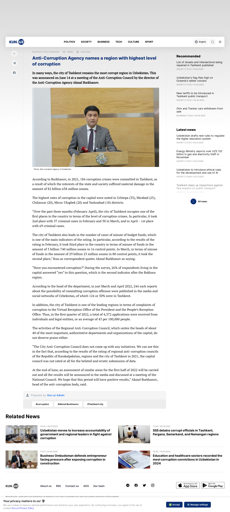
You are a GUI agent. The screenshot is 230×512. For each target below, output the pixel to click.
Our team (98, 486)
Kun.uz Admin (56, 395)
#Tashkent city (95, 404)
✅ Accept (174, 504)
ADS (86, 486)
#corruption (42, 404)
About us (46, 486)
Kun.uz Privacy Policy (23, 508)
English (200, 41)
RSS (58, 486)
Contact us (72, 486)
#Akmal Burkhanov (68, 404)
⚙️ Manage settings (197, 504)
